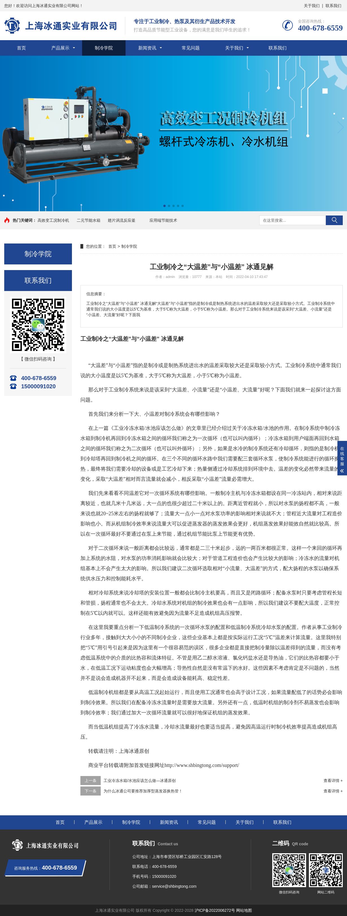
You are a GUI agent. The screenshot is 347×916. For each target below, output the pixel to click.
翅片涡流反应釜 (121, 220)
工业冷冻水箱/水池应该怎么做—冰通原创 (140, 780)
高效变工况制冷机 (53, 220)
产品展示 (60, 48)
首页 (21, 48)
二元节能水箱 (88, 220)
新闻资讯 (147, 48)
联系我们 (333, 5)
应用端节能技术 (163, 220)
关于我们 (312, 5)
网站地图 (244, 910)
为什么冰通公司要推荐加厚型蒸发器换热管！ (143, 791)
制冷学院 (104, 48)
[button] (340, 127)
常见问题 (191, 48)
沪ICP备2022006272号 (215, 910)
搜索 (334, 220)
